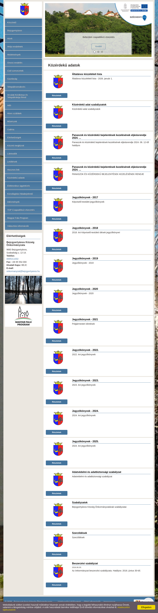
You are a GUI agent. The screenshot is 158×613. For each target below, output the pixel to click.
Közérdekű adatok (16, 178)
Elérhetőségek (14, 137)
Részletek (56, 95)
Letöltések (12, 162)
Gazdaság (12, 79)
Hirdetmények (14, 55)
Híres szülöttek (14, 113)
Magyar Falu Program (17, 218)
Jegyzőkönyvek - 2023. (85, 380)
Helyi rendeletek (15, 46)
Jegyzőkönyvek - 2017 (85, 197)
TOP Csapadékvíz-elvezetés (21, 210)
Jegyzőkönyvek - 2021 (85, 319)
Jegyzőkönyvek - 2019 (85, 258)
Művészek (12, 121)
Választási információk (18, 226)
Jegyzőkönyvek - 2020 (85, 289)
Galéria (10, 129)
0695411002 (12, 259)
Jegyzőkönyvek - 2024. (85, 411)
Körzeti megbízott (15, 145)
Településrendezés (16, 87)
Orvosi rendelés (14, 63)
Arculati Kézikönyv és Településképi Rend (17, 96)
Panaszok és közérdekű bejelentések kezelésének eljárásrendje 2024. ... (109, 136)
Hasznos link (13, 170)
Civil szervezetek (15, 71)
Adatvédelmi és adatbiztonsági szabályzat (96, 472)
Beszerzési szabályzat (85, 563)
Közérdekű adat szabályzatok (89, 104)
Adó (9, 105)
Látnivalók (12, 153)
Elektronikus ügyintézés (18, 186)
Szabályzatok (79, 502)
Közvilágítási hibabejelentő (20, 194)
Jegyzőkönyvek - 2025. (85, 441)
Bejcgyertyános (14, 30)
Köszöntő (11, 22)
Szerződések (79, 533)
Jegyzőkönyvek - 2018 (85, 228)
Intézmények (13, 202)
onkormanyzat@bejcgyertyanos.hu (23, 271)
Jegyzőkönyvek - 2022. (85, 350)
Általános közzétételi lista (87, 74)
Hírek (9, 38)
